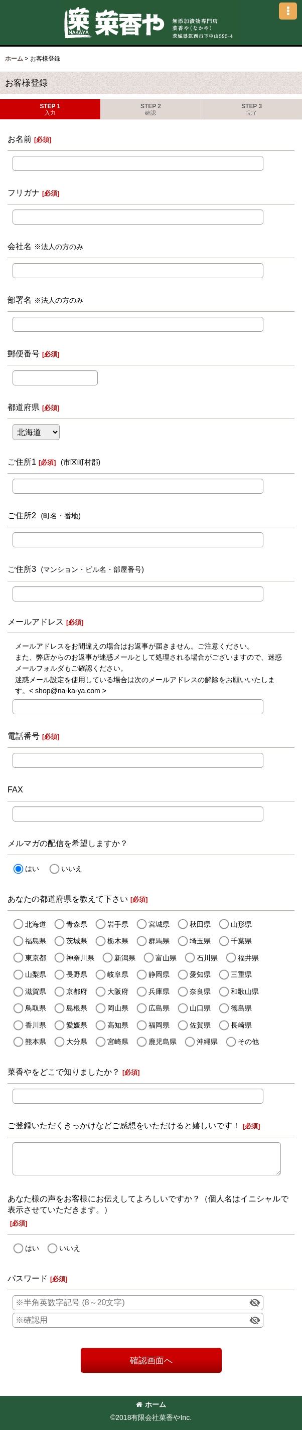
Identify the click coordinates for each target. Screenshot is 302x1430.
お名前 (20, 138)
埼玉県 (200, 941)
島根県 (76, 1008)
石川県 (207, 958)
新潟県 (124, 958)
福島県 (35, 941)
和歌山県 (245, 991)
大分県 (76, 1042)
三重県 (241, 974)
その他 (248, 1042)
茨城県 (76, 941)
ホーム (151, 1404)
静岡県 (159, 974)
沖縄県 (207, 1042)
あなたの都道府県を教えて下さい (68, 898)
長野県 (76, 974)
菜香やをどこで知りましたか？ (64, 1071)
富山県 (166, 958)
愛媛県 (76, 1025)
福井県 (248, 958)
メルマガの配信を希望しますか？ (68, 843)
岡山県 (117, 1008)
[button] (288, 11)
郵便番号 (24, 353)
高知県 (117, 1025)
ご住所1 (22, 461)
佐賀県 (200, 1025)
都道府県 (24, 407)
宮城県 (159, 924)
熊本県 (35, 1042)
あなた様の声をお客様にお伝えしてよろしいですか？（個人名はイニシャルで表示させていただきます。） (148, 1204)
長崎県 (241, 1025)
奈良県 (200, 991)
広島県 (159, 1008)
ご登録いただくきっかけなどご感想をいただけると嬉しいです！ (124, 1125)
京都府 (76, 991)
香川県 (35, 1025)
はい (32, 869)
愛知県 (200, 974)
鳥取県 (35, 1008)
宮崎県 (117, 1042)
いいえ (71, 869)
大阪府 (117, 991)
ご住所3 (22, 568)
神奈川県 (80, 958)
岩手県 (117, 924)
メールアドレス (36, 621)
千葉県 (241, 941)
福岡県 (159, 1025)
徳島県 (241, 1008)
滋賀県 (35, 991)
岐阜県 (117, 974)
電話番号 (24, 735)
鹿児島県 (162, 1042)
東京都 (35, 958)
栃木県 (117, 941)
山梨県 (35, 974)
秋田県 (200, 924)
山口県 (200, 1008)
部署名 (20, 299)
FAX (15, 789)
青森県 (76, 924)
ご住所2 (22, 515)
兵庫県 (159, 991)
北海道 (35, 924)
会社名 (20, 246)
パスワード (28, 1278)
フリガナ (24, 192)
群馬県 (159, 941)
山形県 (241, 924)
